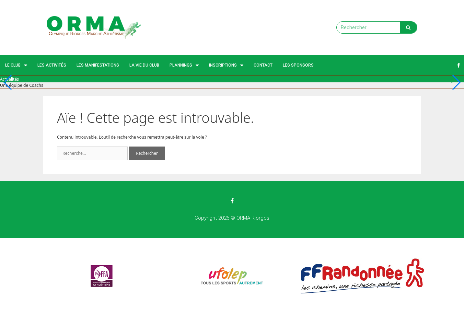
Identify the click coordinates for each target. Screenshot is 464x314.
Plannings (184, 65)
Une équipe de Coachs (21, 85)
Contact (263, 65)
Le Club (16, 65)
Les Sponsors (298, 65)
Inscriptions (226, 65)
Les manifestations (98, 65)
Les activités (51, 65)
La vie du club (144, 65)
